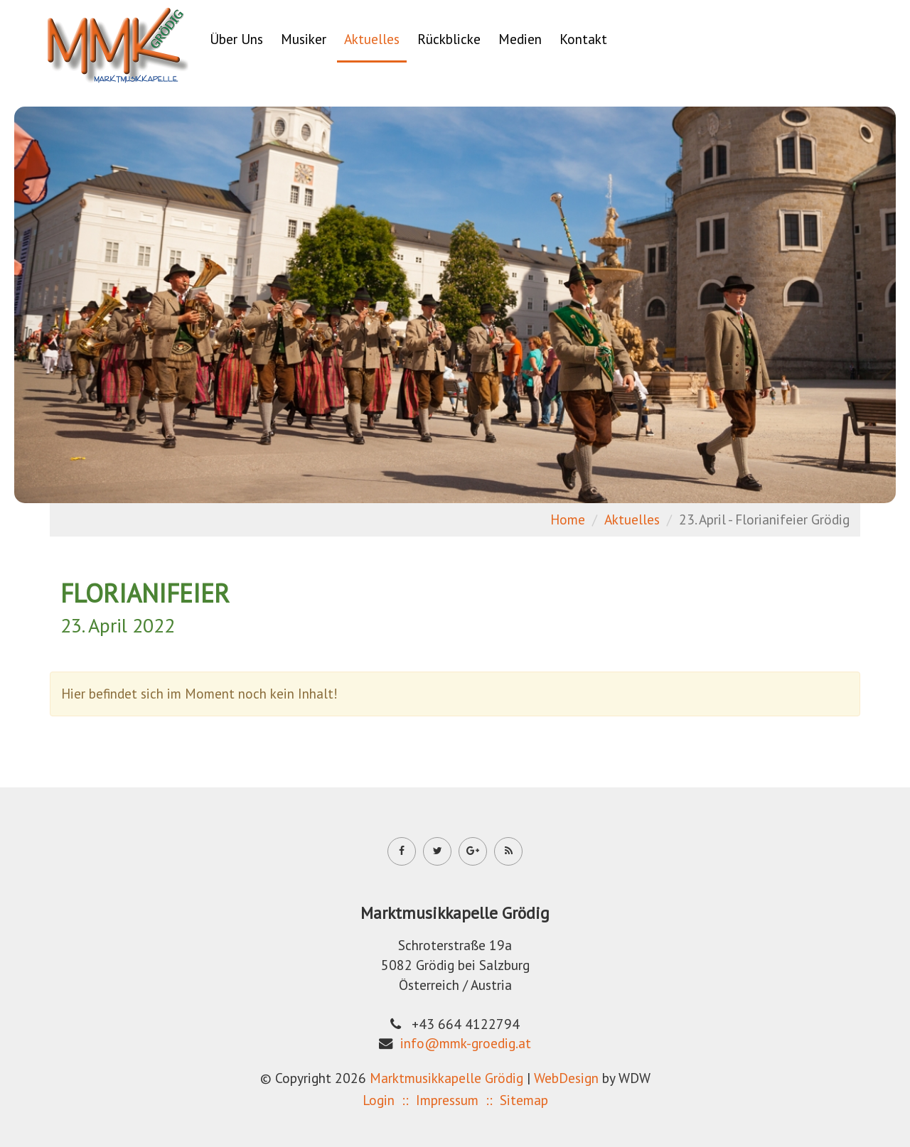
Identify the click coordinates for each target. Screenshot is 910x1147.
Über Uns (236, 39)
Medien (520, 39)
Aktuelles (372, 39)
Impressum (447, 1100)
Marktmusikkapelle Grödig (446, 1078)
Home (567, 519)
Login (379, 1100)
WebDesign (566, 1078)
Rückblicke (449, 39)
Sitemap (524, 1100)
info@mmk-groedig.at (465, 1043)
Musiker (303, 39)
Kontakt (583, 39)
